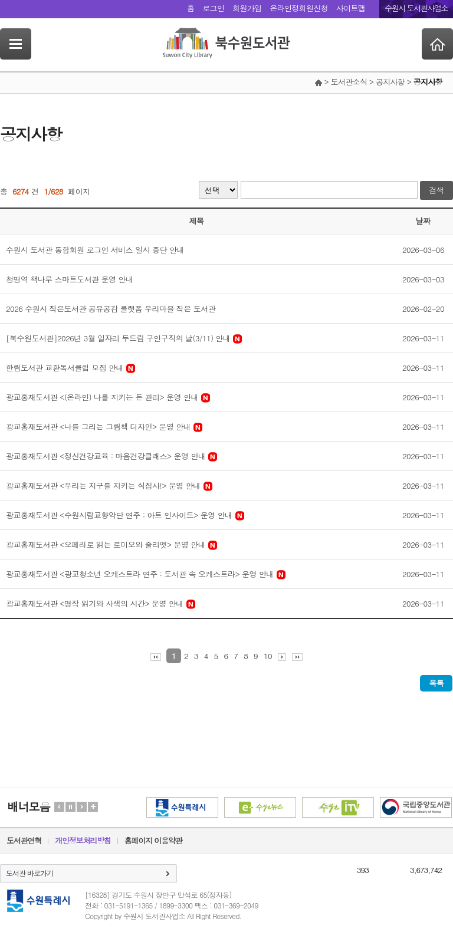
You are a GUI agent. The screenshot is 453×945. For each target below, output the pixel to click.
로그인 (213, 8)
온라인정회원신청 (298, 8)
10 (268, 656)
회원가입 (246, 8)
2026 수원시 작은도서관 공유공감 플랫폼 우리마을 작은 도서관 (110, 308)
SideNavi (15, 44)
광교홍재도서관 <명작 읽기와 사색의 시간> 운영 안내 (94, 603)
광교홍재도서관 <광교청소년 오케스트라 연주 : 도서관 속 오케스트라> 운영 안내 (140, 573)
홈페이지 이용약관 (153, 840)
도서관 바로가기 (29, 873)
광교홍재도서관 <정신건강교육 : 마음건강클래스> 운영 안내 (105, 456)
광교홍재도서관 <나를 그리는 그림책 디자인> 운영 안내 (98, 426)
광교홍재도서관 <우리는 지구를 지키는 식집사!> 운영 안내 (103, 485)
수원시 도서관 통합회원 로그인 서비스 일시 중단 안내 (95, 249)
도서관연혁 (23, 840)
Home (437, 44)
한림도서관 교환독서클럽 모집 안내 (64, 367)
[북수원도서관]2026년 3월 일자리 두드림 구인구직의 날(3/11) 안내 (118, 338)
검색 (436, 190)
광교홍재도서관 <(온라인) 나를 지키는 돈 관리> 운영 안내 (102, 397)
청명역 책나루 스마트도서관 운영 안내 (69, 279)
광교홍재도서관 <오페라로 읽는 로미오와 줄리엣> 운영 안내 (105, 544)
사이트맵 (350, 8)
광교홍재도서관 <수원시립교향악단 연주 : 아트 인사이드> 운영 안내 (119, 515)
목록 (436, 683)
